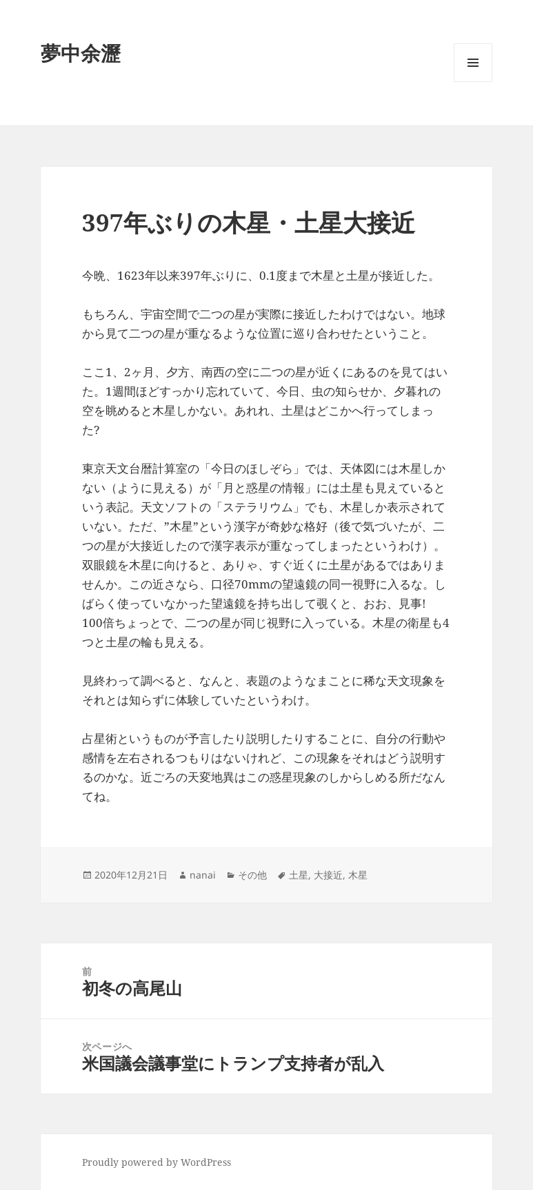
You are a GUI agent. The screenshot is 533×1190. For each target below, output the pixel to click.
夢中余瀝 (81, 52)
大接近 (328, 874)
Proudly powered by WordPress (156, 1162)
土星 (298, 874)
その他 (252, 874)
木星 (358, 874)
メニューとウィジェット (473, 81)
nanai (203, 874)
